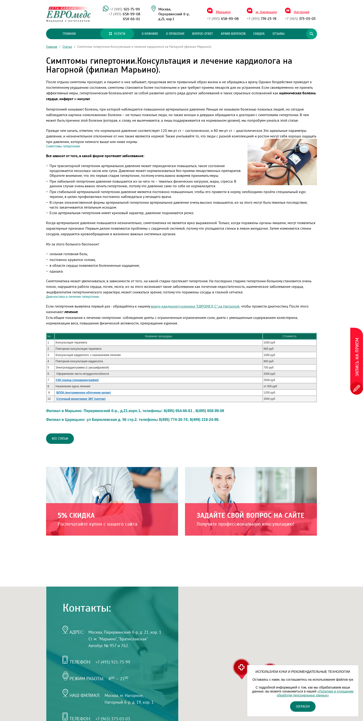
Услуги (117, 33)
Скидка (259, 33)
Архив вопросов (233, 33)
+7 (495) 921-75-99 (112, 662)
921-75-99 (125, 9)
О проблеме (175, 33)
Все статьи (60, 438)
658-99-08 (124, 14)
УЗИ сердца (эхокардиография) (77, 380)
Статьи (67, 46)
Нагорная (301, 12)
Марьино (223, 12)
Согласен (303, 706)
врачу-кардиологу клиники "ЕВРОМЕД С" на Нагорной (195, 306)
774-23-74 (261, 19)
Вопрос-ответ (202, 33)
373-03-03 (300, 19)
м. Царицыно (266, 12)
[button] (241, 669)
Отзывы (278, 33)
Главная (69, 33)
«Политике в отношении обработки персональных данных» (315, 693)
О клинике (150, 33)
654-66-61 (131, 19)
